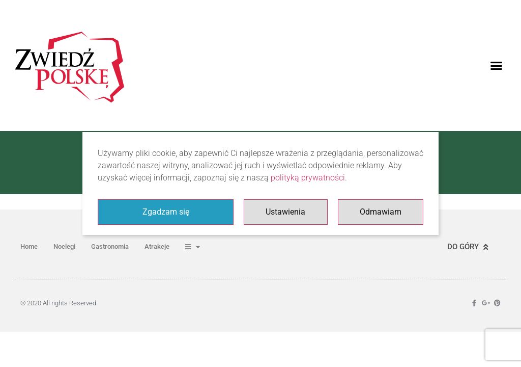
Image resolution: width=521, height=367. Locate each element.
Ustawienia (285, 212)
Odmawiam (380, 212)
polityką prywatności (308, 177)
